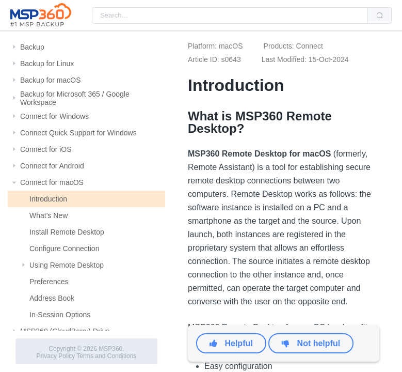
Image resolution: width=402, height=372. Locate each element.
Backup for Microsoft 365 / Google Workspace (75, 98)
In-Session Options (59, 315)
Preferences (48, 281)
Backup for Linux (47, 63)
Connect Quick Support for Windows (78, 133)
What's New (48, 215)
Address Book (51, 298)
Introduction (48, 199)
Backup (32, 47)
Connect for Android (52, 166)
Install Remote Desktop (66, 232)
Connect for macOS (52, 182)
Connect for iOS (46, 149)
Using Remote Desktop (66, 265)
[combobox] (230, 15)
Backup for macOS (50, 80)
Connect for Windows (54, 116)
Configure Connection (64, 248)
